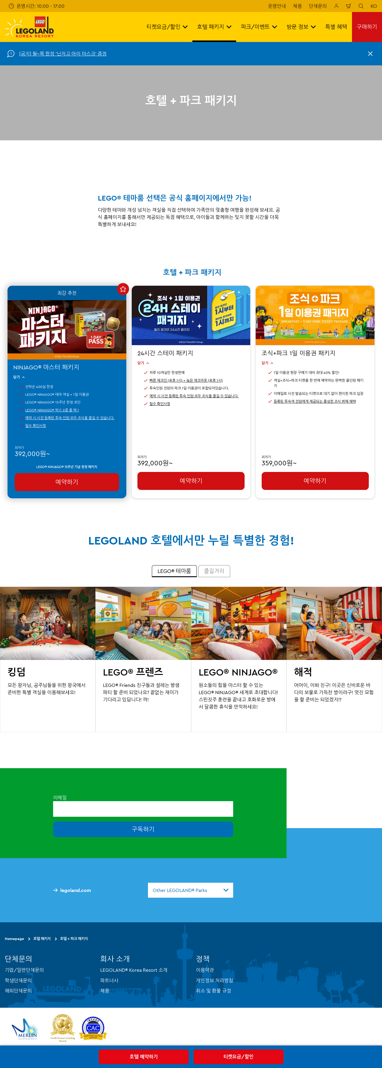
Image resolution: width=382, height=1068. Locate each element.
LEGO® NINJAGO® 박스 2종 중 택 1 (52, 410)
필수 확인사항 (35, 425)
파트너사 (109, 980)
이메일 (60, 797)
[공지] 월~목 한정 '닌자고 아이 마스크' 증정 (63, 54)
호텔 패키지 (42, 938)
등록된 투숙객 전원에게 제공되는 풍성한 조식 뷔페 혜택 (315, 401)
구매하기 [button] (367, 26)
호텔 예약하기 (144, 1057)
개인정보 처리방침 (214, 980)
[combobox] (190, 890)
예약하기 (67, 482)
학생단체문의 (18, 980)
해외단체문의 (18, 991)
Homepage (14, 938)
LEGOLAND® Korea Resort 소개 (133, 970)
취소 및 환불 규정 (213, 991)
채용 (297, 6)
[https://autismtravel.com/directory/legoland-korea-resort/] (93, 1029)
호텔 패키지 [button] (214, 26)
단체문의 (318, 6)
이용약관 (205, 970)
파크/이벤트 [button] (259, 26)
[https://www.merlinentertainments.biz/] (26, 1029)
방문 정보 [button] (301, 26)
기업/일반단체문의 (24, 970)
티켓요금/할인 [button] (167, 26)
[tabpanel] (191, 659)
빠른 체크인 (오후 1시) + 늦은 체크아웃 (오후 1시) (186, 380)
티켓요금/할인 (238, 1057)
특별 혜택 (336, 26)
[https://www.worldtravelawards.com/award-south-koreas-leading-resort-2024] (62, 1029)
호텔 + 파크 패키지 (74, 938)
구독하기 (143, 829)
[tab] (174, 571)
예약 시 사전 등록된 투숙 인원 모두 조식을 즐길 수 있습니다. (69, 418)
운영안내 (277, 6)
